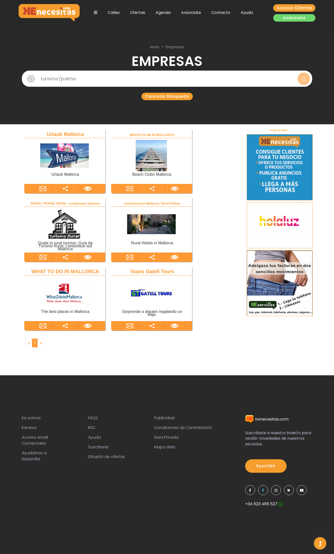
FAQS (93, 418)
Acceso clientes (295, 7)
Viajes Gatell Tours (152, 271)
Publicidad (164, 418)
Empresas (175, 46)
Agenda (163, 12)
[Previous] (29, 343)
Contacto (220, 12)
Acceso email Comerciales (35, 440)
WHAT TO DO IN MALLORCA (65, 271)
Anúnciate (191, 12)
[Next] (40, 343)
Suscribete (98, 447)
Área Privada (166, 437)
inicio (154, 46)
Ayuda (247, 12)
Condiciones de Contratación (183, 427)
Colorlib (180, 544)
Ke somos (31, 418)
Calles (114, 12)
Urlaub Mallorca (65, 134)
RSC (92, 427)
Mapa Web (164, 447)
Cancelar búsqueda (167, 96)
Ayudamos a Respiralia (34, 456)
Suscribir (266, 466)
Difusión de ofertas (106, 457)
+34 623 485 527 (264, 504)
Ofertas (137, 12)
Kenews (29, 427)
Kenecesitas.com (267, 419)
